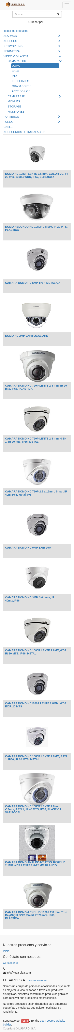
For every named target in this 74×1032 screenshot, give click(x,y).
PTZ (14, 75)
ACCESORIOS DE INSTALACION (25, 132)
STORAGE (14, 106)
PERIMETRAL (12, 51)
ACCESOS (10, 41)
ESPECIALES (20, 81)
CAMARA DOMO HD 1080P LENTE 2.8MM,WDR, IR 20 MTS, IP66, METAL (36, 652)
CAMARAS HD (17, 61)
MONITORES (16, 111)
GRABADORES (21, 86)
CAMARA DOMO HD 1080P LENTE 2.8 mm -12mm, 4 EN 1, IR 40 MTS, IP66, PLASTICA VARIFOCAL (33, 809)
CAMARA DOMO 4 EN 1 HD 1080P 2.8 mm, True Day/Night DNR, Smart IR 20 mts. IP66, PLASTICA (36, 915)
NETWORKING (13, 46)
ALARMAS (10, 35)
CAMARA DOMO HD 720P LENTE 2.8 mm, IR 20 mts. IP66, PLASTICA (36, 387)
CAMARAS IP (16, 96)
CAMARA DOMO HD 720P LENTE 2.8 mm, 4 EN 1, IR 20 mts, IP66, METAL (35, 440)
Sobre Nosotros (38, 980)
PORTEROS (11, 116)
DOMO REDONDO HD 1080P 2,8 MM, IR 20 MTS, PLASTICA (36, 228)
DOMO (16, 65)
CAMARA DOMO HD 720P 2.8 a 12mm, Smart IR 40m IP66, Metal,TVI (36, 493)
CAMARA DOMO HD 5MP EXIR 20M (28, 547)
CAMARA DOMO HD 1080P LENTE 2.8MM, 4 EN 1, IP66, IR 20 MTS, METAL (36, 758)
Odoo (25, 1021)
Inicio (6, 951)
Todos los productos (16, 30)
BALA (15, 70)
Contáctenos (11, 962)
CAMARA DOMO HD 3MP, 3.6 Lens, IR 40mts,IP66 (29, 599)
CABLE (8, 126)
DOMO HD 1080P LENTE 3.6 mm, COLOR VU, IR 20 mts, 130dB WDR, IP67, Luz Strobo (36, 175)
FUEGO (8, 121)
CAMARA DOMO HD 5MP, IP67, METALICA (32, 282)
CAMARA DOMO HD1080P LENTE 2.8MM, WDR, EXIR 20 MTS (36, 705)
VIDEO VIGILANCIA (16, 56)
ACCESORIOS (21, 91)
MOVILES (14, 101)
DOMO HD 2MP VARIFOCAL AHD (26, 335)
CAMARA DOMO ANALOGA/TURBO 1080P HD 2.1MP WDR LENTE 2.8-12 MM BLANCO (35, 864)
